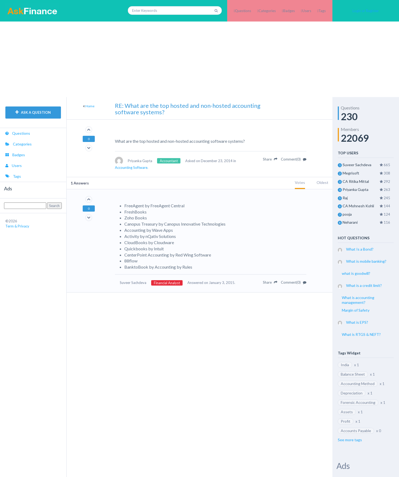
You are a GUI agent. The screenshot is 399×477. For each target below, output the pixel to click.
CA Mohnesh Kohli (358, 206)
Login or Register (366, 11)
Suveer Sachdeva (357, 164)
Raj (345, 197)
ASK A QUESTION (33, 112)
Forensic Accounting (358, 402)
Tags (322, 11)
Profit (345, 421)
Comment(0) (293, 159)
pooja (347, 214)
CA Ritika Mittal (356, 181)
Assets (347, 412)
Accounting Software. (131, 167)
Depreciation (351, 393)
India (345, 364)
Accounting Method (358, 383)
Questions (243, 11)
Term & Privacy (17, 226)
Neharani (350, 222)
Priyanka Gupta (355, 189)
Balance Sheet (353, 374)
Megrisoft (351, 173)
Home (90, 106)
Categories (267, 11)
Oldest (322, 182)
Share (270, 159)
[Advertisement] (199, 59)
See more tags (350, 439)
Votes (300, 182)
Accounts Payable (356, 430)
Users (306, 11)
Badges (289, 11)
